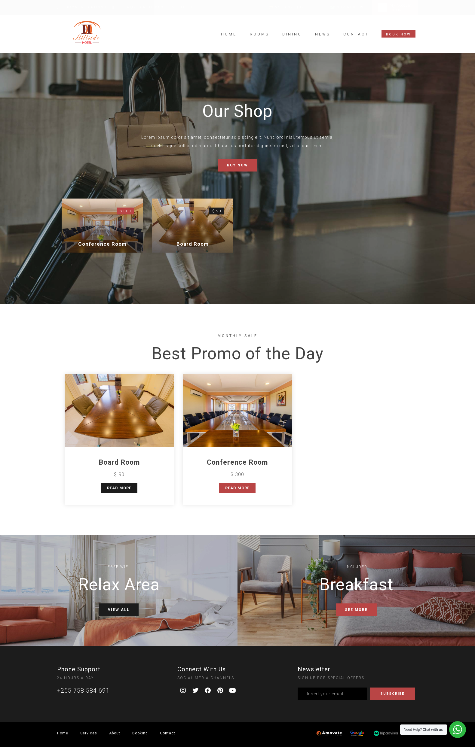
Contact (356, 33)
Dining (292, 33)
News (322, 33)
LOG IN (396, 10)
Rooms (259, 33)
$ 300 (125, 211)
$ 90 (216, 211)
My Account (401, 5)
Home (229, 33)
